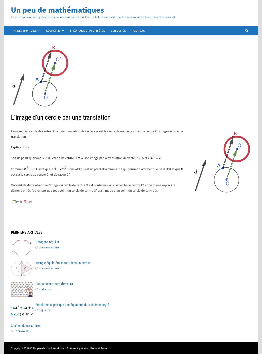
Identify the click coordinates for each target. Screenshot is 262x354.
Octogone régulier (47, 242)
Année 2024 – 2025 (25, 30)
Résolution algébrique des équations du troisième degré (72, 305)
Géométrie (53, 30)
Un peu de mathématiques (57, 10)
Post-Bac (138, 30)
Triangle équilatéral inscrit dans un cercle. (63, 263)
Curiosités (118, 30)
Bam (104, 348)
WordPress (90, 348)
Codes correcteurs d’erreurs (54, 284)
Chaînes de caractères (26, 326)
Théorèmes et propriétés (87, 30)
